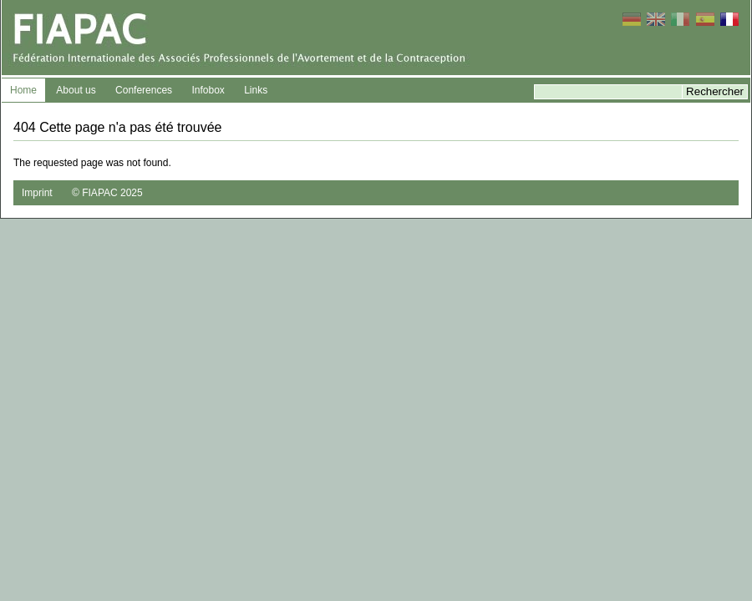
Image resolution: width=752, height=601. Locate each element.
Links (255, 90)
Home (23, 90)
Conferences (143, 90)
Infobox (207, 90)
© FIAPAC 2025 (107, 193)
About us (75, 90)
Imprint (37, 193)
